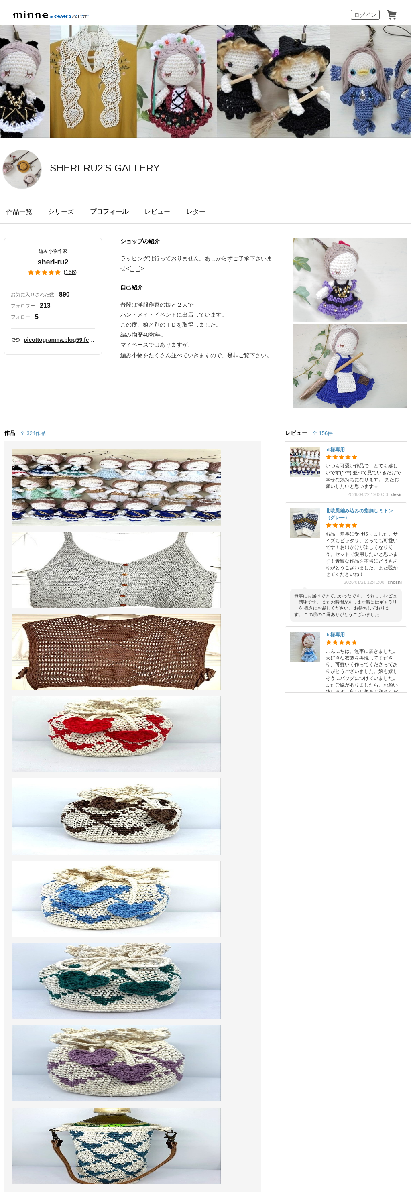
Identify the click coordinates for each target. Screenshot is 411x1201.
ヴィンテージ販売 (117, 785)
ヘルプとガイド (265, 771)
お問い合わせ (262, 814)
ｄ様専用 (335, 450)
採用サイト (211, 1097)
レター (196, 211)
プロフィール (109, 211)
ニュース (180, 785)
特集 (22, 829)
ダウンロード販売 (117, 800)
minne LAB (107, 829)
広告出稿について (193, 835)
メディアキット (339, 890)
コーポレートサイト (165, 1097)
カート (391, 14)
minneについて (37, 756)
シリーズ (61, 211)
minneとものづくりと (199, 756)
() (53, 272)
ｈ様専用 (335, 635)
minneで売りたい (117, 756)
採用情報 (302, 890)
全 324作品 (33, 433)
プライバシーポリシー (230, 890)
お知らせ (256, 756)
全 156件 (322, 433)
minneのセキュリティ (274, 800)
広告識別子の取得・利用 (168, 890)
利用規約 (256, 785)
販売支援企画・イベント (124, 848)
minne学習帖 (186, 771)
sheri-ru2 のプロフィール (119, 713)
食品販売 (105, 771)
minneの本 (183, 800)
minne (52, 877)
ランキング (32, 814)
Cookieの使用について (108, 890)
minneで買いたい (41, 771)
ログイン (365, 15)
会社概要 (273, 890)
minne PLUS (110, 814)
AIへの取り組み (251, 1097)
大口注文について (193, 850)
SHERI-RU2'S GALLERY (139, 168)
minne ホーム (17, 713)
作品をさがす (35, 785)
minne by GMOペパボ (51, 15)
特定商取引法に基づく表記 (45, 890)
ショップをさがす (41, 800)
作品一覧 (19, 211)
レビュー (157, 211)
